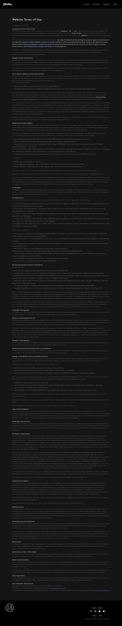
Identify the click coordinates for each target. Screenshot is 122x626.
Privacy (95, 615)
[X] (95, 611)
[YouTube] (104, 611)
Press (115, 4)
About (94, 607)
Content (106, 4)
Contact (100, 607)
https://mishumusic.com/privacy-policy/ (38, 44)
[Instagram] (99, 611)
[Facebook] (91, 611)
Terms (100, 615)
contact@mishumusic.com (57, 588)
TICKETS (86, 4)
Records (96, 4)
